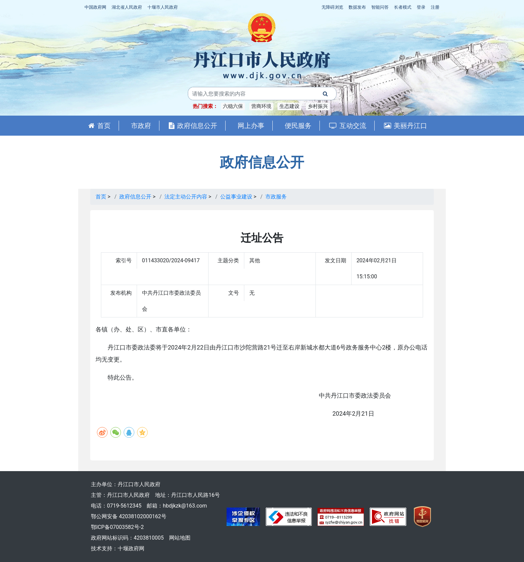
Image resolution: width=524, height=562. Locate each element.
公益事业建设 (236, 196)
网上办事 (251, 126)
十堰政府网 (131, 548)
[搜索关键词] (251, 93)
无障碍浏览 (332, 7)
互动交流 (347, 126)
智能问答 (380, 7)
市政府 (141, 126)
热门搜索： (205, 106)
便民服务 (298, 126)
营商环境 (261, 106)
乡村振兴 (318, 106)
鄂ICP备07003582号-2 (117, 527)
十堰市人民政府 (162, 7)
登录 (421, 7)
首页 (99, 126)
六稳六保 (233, 106)
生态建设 (289, 106)
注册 (435, 7)
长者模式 (402, 7)
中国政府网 (95, 7)
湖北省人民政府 (127, 7)
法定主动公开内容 (185, 196)
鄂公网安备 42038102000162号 (128, 516)
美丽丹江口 (405, 126)
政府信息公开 (193, 126)
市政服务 (276, 196)
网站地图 (179, 538)
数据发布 (357, 7)
